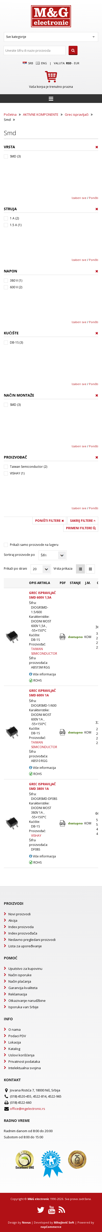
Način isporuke (20, 975)
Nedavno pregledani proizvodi (32, 939)
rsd (68, 63)
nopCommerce (51, 1227)
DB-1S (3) (16, 342)
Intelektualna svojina (24, 1068)
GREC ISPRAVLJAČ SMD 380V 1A (42, 786)
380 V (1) (16, 280)
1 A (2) (14, 218)
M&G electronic (38, 1199)
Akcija (12, 920)
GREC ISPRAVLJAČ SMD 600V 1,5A (42, 595)
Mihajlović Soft (64, 1222)
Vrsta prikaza (63, 568)
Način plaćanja (19, 981)
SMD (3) (15, 156)
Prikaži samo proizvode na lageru (34, 545)
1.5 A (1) (15, 225)
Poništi (93, 198)
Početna (10, 114)
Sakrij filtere (83, 520)
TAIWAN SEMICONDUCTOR (44, 651)
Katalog (14, 1048)
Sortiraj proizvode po (19, 555)
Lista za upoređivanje (25, 946)
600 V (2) (16, 287)
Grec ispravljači (76, 114)
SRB (28, 63)
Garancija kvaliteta (22, 987)
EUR (76, 63)
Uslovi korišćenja (21, 1055)
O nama (14, 1029)
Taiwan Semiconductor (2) (28, 466)
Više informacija (42, 674)
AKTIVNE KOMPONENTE (40, 114)
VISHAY (36, 835)
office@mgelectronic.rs (27, 1108)
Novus (26, 1222)
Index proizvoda (21, 927)
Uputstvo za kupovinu (25, 968)
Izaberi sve (79, 198)
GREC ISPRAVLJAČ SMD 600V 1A (42, 692)
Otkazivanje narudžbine (27, 1000)
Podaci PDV (17, 1036)
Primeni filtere (81, 528)
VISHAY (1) (17, 473)
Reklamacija (17, 994)
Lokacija (14, 1042)
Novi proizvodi (19, 914)
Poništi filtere (49, 520)
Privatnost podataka (24, 1061)
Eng (41, 63)
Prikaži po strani (15, 568)
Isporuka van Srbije (23, 1007)
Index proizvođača (22, 933)
